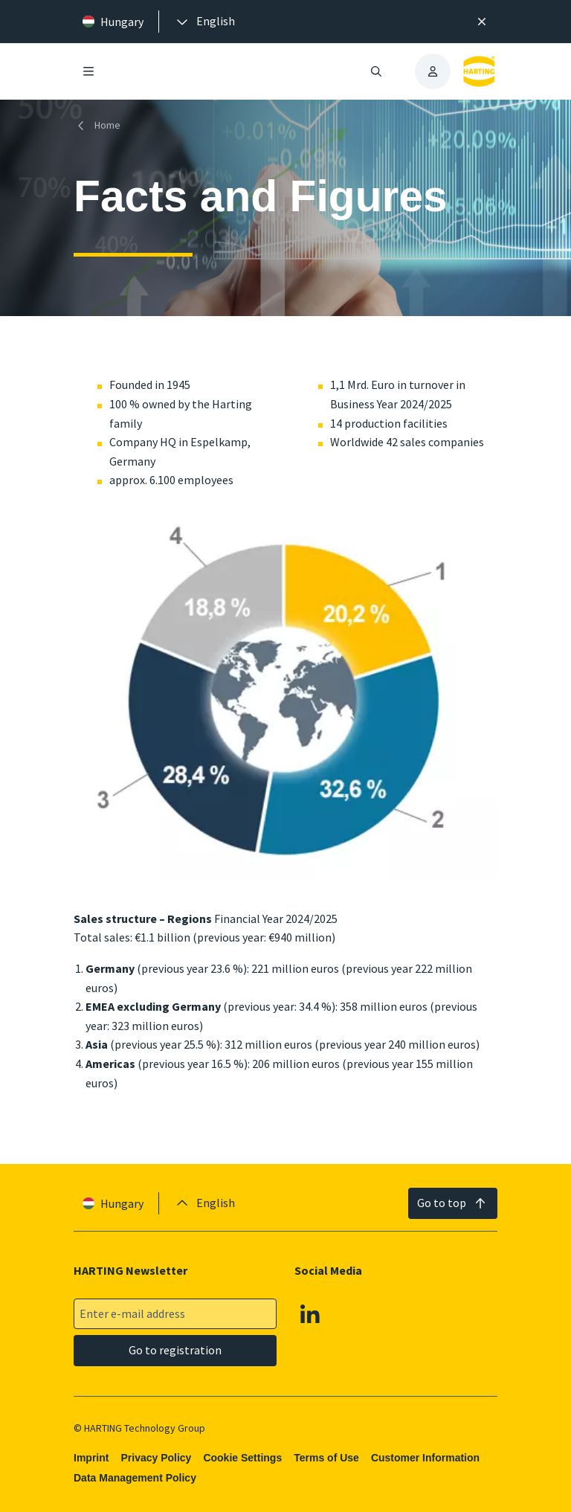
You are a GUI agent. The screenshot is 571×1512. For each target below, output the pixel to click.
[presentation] (204, 21)
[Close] (481, 21)
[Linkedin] (310, 1314)
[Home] (100, 125)
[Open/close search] (376, 71)
